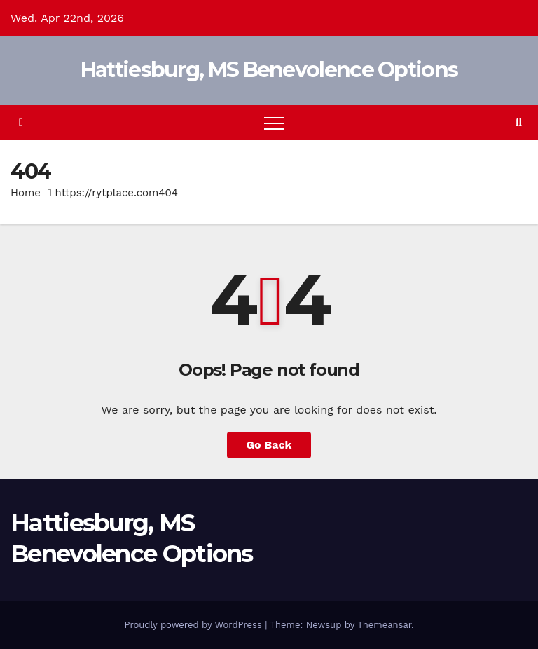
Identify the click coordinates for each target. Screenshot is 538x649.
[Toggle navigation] (274, 123)
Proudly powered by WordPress (194, 625)
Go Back (269, 444)
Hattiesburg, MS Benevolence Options (269, 70)
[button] (519, 122)
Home (26, 192)
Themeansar (384, 625)
